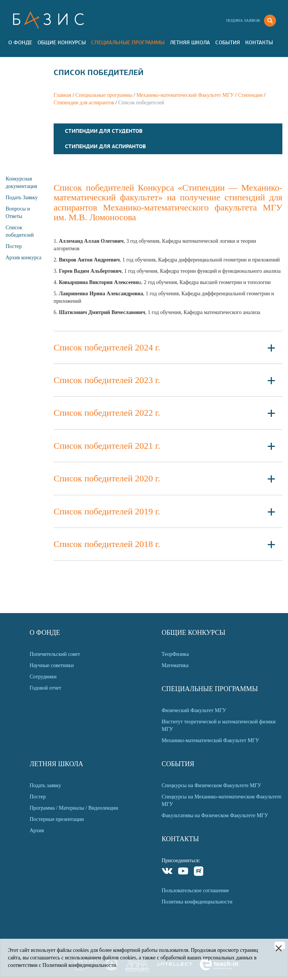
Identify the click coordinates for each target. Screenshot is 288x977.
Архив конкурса (24, 257)
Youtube (183, 872)
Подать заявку (45, 785)
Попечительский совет (55, 654)
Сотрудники (43, 676)
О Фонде (20, 42)
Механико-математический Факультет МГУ (185, 95)
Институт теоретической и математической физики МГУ (219, 725)
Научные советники (52, 665)
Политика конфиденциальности (197, 902)
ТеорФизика (175, 654)
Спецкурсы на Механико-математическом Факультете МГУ (221, 800)
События (227, 42)
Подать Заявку (22, 197)
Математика (175, 665)
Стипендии (250, 95)
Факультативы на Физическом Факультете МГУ (215, 815)
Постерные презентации (57, 819)
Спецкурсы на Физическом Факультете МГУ (211, 785)
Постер (14, 246)
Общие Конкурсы (62, 42)
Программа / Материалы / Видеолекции (74, 808)
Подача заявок (243, 20)
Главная (62, 95)
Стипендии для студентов (103, 131)
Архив (37, 830)
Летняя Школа (190, 42)
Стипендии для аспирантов (84, 102)
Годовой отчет (45, 688)
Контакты (259, 42)
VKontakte (167, 872)
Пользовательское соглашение (195, 890)
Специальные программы (128, 42)
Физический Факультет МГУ (194, 710)
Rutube (199, 872)
